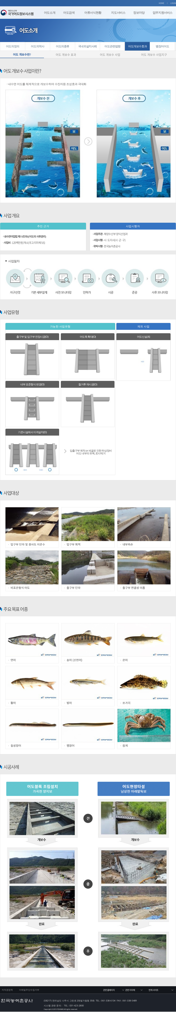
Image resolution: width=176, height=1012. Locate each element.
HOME (161, 3)
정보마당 (138, 12)
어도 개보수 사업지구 (154, 54)
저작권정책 (7, 990)
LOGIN (173, 3)
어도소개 (49, 12)
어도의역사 (37, 46)
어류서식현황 (92, 12)
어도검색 (68, 12)
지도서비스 (118, 12)
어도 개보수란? (22, 55)
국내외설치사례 (87, 46)
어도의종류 (62, 46)
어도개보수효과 (137, 46)
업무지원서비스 (162, 12)
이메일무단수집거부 (29, 990)
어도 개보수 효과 (66, 54)
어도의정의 (12, 46)
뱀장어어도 (162, 46)
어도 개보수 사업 (110, 54)
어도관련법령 (112, 46)
